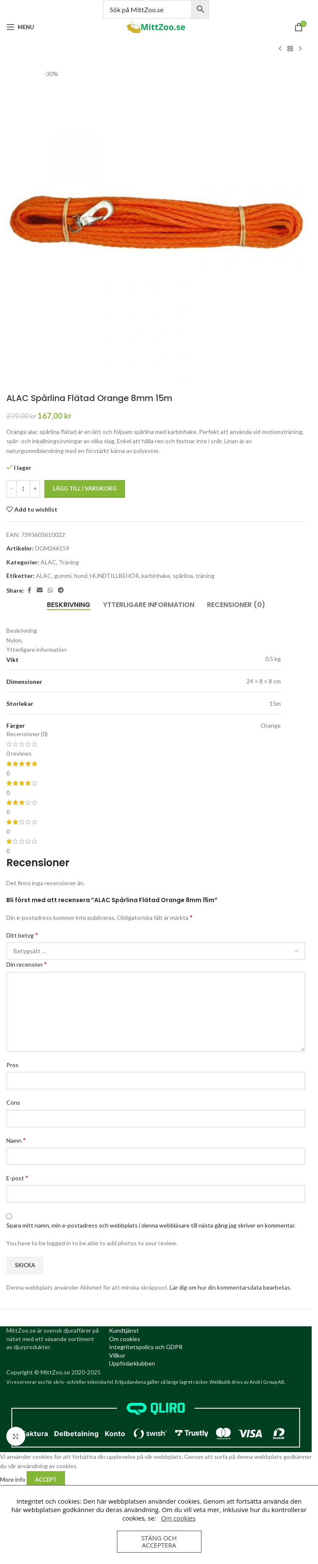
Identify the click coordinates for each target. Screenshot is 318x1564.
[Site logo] (155, 26)
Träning (69, 562)
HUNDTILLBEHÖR (114, 575)
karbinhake (155, 575)
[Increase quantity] (35, 489)
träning (205, 575)
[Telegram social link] (60, 590)
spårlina (183, 575)
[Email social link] (39, 590)
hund (80, 575)
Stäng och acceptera (159, 1541)
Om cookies (178, 1518)
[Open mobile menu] (20, 27)
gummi (62, 575)
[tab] (68, 604)
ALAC (48, 562)
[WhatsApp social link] (50, 590)
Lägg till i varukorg (85, 488)
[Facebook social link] (29, 590)
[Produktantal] (23, 489)
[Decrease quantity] (11, 489)
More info (13, 1479)
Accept (46, 1479)
